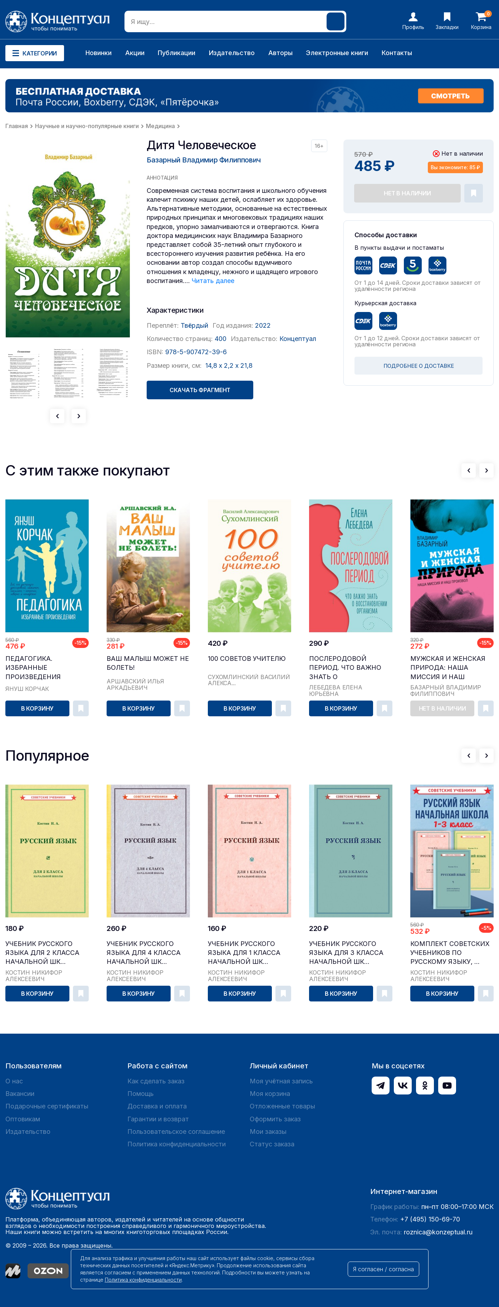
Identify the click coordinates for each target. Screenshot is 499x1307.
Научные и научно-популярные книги (87, 126)
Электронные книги (337, 53)
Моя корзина (270, 1093)
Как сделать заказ (156, 1081)
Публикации (176, 53)
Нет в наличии (407, 193)
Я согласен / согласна (383, 1269)
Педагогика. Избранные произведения (33, 667)
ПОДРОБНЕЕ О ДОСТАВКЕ (418, 365)
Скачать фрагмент (200, 390)
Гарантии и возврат (158, 1119)
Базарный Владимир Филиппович (204, 160)
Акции (135, 53)
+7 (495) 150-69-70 (430, 1219)
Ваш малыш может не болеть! (148, 663)
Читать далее (213, 280)
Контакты (397, 53)
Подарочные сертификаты (46, 1106)
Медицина (160, 126)
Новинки (98, 53)
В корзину (37, 708)
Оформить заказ (275, 1119)
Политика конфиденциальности (176, 1144)
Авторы (280, 53)
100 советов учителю (247, 658)
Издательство (232, 53)
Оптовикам (22, 1119)
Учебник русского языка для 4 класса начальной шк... (144, 952)
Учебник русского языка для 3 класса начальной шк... (346, 952)
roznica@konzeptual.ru (438, 1232)
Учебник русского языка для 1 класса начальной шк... (244, 952)
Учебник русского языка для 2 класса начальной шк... (42, 952)
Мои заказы (268, 1131)
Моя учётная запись (281, 1081)
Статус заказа (272, 1144)
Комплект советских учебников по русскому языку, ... (450, 952)
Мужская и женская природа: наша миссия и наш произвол (447, 668)
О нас (14, 1081)
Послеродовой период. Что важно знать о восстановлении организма (345, 668)
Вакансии (19, 1093)
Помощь (140, 1093)
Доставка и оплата (157, 1106)
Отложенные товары (282, 1106)
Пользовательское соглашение (176, 1131)
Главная (16, 126)
